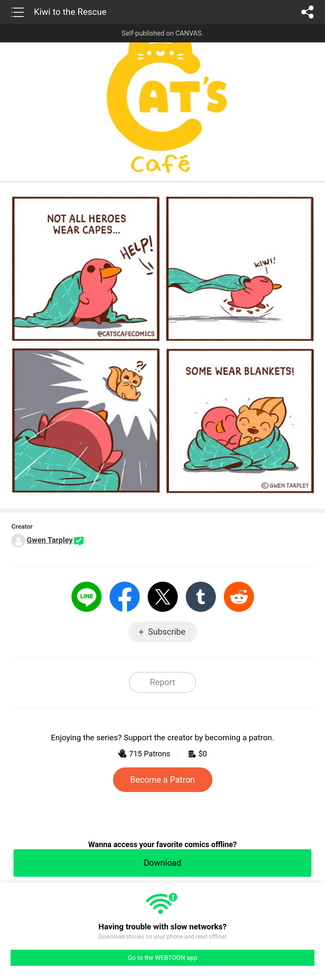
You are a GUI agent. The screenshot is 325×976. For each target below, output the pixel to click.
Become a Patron (162, 780)
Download (162, 863)
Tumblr (201, 597)
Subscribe (166, 632)
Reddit (239, 597)
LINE (87, 597)
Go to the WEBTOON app (162, 958)
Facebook (125, 597)
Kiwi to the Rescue (70, 12)
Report (162, 682)
